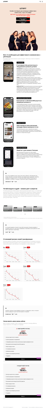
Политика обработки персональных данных (36, 407)
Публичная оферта (25, 407)
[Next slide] (24, 216)
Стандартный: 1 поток (23, 22)
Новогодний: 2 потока (23, 19)
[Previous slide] (21, 216)
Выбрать (23, 363)
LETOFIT (5, 1)
